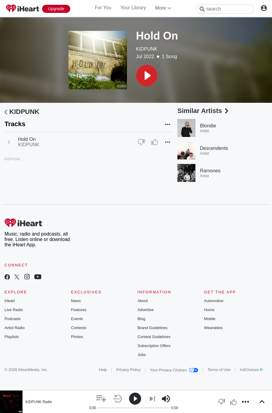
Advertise (146, 310)
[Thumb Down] (141, 142)
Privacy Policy (128, 369)
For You (103, 7)
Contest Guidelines (154, 336)
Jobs (142, 354)
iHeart (10, 301)
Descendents (214, 148)
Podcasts (12, 318)
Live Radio (14, 310)
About (143, 301)
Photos (77, 336)
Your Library (133, 7)
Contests (78, 327)
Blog (141, 318)
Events (77, 318)
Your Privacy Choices (174, 370)
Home (209, 310)
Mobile (210, 318)
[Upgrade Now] (56, 9)
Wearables (213, 327)
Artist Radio (15, 327)
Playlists (12, 336)
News (76, 301)
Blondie (208, 125)
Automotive (214, 301)
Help (103, 369)
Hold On (27, 139)
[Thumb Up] (154, 142)
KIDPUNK (146, 49)
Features (78, 310)
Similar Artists (203, 110)
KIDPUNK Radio (39, 402)
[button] (147, 75)
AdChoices (251, 369)
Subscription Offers (154, 345)
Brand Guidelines (153, 327)
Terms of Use (219, 369)
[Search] (225, 9)
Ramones (210, 170)
